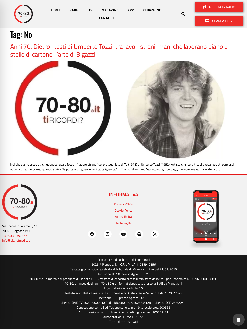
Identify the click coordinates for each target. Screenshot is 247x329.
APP (131, 10)
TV (91, 10)
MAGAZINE (110, 10)
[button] (183, 14)
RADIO (75, 10)
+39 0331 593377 (14, 235)
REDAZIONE (152, 10)
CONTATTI (106, 18)
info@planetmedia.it (16, 240)
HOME (56, 10)
